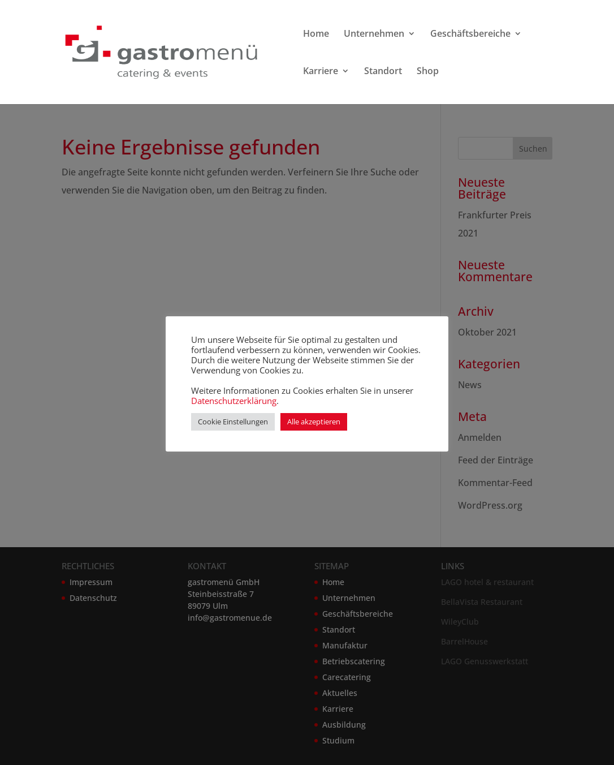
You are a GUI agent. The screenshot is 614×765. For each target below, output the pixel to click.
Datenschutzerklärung (233, 400)
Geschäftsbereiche (470, 34)
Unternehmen (374, 34)
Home (316, 34)
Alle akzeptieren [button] (313, 421)
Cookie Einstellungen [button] (233, 421)
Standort (383, 72)
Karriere (320, 72)
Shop (428, 72)
